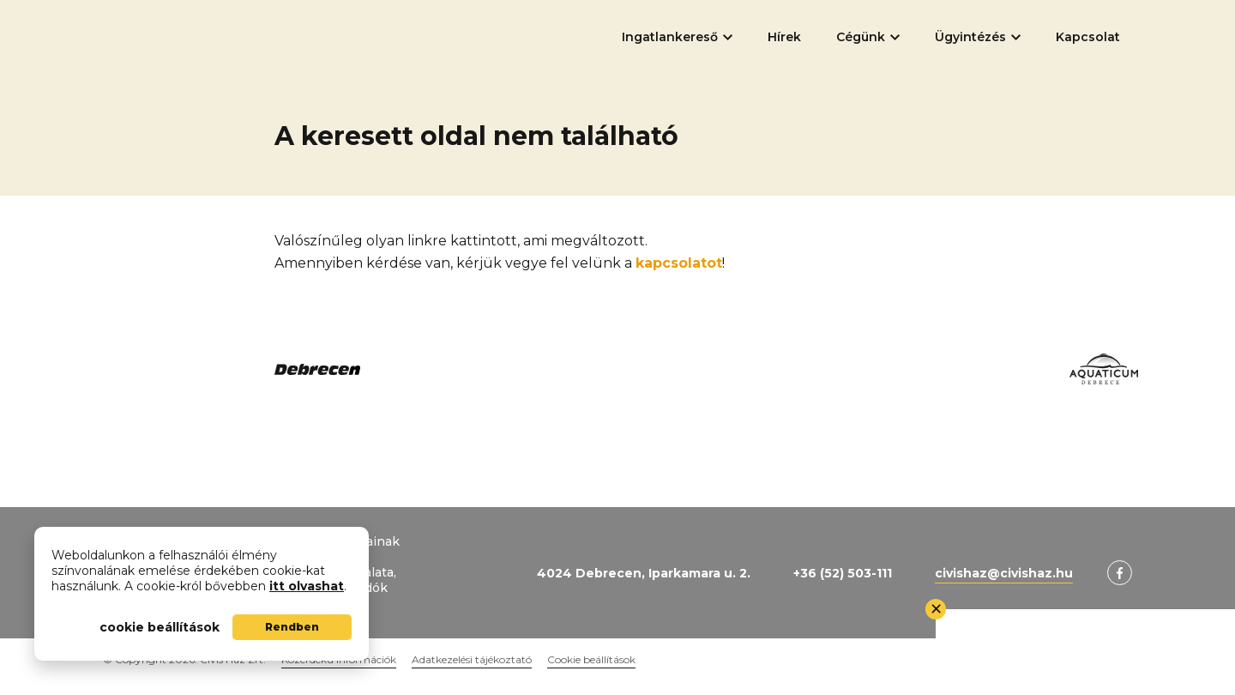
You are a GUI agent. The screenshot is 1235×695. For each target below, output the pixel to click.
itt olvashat (306, 586)
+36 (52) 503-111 (842, 573)
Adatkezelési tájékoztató (472, 659)
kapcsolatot (679, 263)
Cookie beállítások (591, 659)
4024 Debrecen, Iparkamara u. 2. (643, 573)
